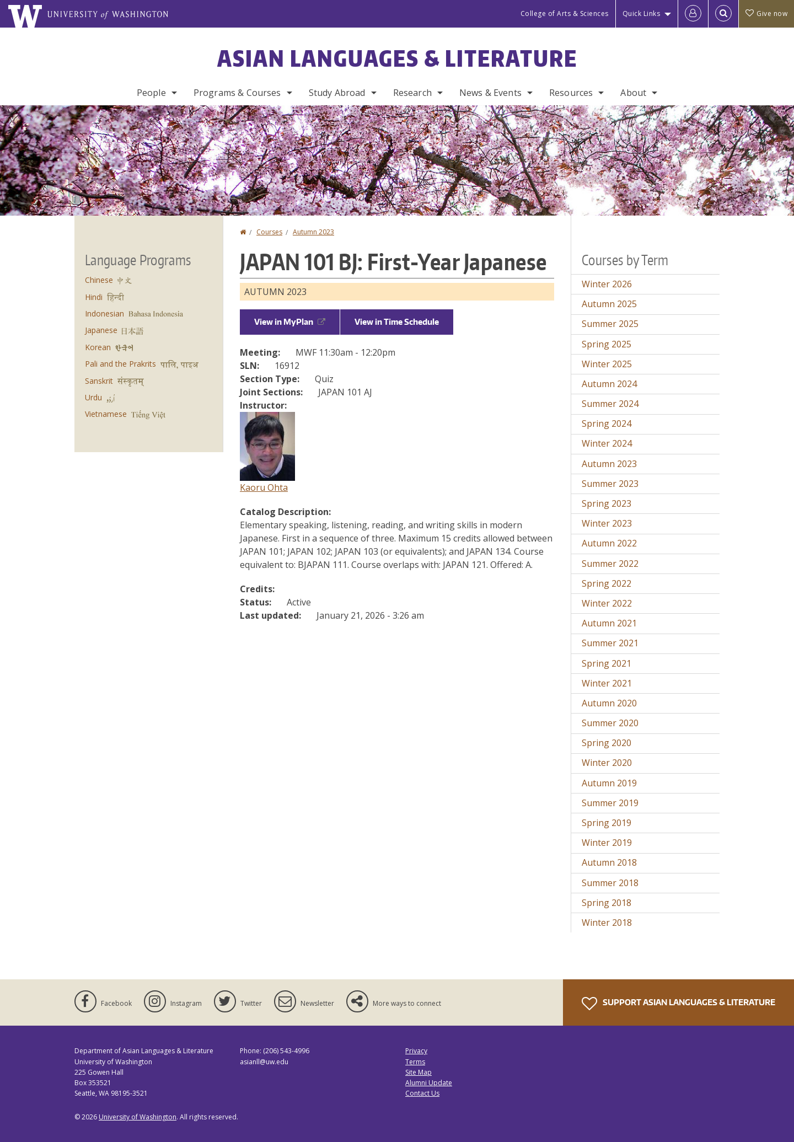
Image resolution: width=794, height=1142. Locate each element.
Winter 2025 (607, 364)
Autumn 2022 (609, 543)
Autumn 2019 (609, 783)
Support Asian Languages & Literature (678, 1003)
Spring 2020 (606, 743)
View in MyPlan (289, 321)
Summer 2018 (610, 883)
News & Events (490, 93)
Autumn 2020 (609, 703)
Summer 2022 (610, 563)
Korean (98, 347)
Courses (269, 232)
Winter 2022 (607, 603)
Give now (766, 13)
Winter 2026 (607, 284)
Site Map (418, 1072)
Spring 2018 (606, 903)
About (633, 93)
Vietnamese (106, 414)
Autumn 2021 (609, 623)
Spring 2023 (606, 503)
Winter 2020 (607, 763)
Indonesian (104, 313)
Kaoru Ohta (264, 487)
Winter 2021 (607, 683)
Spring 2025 (606, 344)
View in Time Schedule (397, 321)
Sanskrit (99, 381)
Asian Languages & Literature (397, 58)
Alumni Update (428, 1082)
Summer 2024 (610, 404)
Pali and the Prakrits (120, 363)
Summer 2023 (610, 484)
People (151, 93)
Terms (415, 1061)
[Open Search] (723, 14)
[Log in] (693, 14)
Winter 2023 (607, 523)
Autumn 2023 (313, 232)
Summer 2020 (610, 723)
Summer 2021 (610, 643)
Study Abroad (337, 93)
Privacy (416, 1050)
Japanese (101, 330)
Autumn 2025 (609, 304)
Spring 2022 (606, 583)
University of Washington (137, 1117)
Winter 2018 (607, 922)
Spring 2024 (606, 423)
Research (412, 93)
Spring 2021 (606, 663)
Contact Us (422, 1093)
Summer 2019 (610, 803)
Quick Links (642, 13)
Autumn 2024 (609, 384)
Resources (571, 93)
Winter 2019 (607, 843)
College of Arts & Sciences (565, 13)
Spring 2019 (606, 823)
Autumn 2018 (609, 862)
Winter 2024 (607, 443)
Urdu (93, 397)
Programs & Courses (237, 93)
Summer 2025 (610, 324)
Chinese (99, 280)
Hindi (94, 297)
